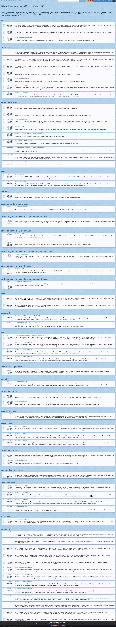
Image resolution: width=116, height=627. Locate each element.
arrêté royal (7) (11, 12)
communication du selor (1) (99, 14)
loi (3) (3, 12)
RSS (94, 0)
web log (104, 0)
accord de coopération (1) (62, 14)
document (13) (16, 15)
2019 (42, 6)
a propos (99, 0)
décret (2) (37, 12)
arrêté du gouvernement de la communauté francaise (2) (76, 12)
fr (113, 0)
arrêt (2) (31, 12)
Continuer (54, 625)
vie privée (90, 0)
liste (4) (52, 14)
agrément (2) (45, 14)
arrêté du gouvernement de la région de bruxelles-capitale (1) (19, 14)
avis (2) (39, 14)
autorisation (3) (87, 14)
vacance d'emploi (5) (75, 14)
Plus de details (61, 625)
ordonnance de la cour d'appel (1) (50, 12)
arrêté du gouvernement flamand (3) (102, 12)
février (36, 6)
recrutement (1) (6, 15)
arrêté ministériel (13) (22, 12)
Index (8, 6)
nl (114, 0)
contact (109, 0)
